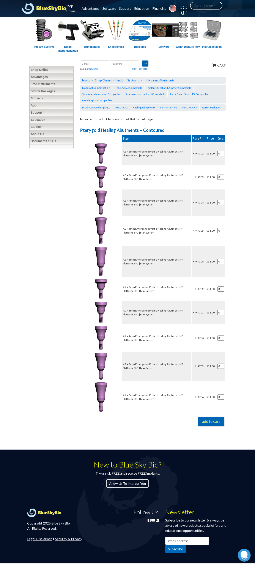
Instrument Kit (168, 107)
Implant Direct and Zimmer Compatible (169, 87)
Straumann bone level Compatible (101, 94)
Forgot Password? (139, 69)
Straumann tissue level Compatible (145, 94)
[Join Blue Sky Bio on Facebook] (149, 520)
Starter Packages (211, 107)
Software (109, 8)
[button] (181, 9)
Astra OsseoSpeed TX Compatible (189, 94)
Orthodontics (92, 46)
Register (93, 69)
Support (125, 8)
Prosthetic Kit (189, 107)
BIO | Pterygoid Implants (96, 107)
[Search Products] (206, 6)
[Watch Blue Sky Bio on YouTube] (153, 520)
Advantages (90, 8)
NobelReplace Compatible (97, 100)
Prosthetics (121, 107)
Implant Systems (44, 46)
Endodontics (116, 46)
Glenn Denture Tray (188, 46)
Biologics (140, 46)
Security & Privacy (68, 539)
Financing (159, 8)
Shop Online (71, 8)
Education (141, 8)
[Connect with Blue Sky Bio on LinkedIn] (157, 520)
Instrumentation (212, 46)
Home (86, 80)
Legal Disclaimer (39, 539)
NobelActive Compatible (96, 87)
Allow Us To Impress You (127, 483)
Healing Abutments (161, 80)
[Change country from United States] (172, 8)
